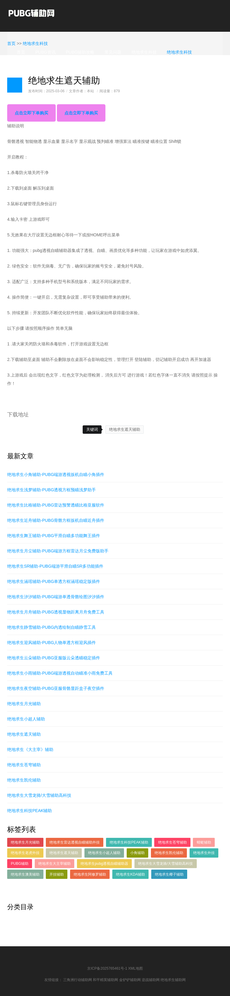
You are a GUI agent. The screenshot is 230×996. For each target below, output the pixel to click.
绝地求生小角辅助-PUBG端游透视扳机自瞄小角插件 (55, 474)
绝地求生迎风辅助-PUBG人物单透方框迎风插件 (51, 642)
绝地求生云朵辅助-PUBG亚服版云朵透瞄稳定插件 (53, 657)
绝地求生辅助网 (173, 980)
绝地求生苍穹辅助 (24, 764)
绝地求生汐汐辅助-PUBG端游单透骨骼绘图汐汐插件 (55, 596)
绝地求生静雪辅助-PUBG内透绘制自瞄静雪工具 (51, 627)
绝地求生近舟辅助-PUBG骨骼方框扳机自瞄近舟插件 (55, 520)
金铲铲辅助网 (130, 980)
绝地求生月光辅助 (24, 703)
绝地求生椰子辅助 (169, 874)
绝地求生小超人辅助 (26, 719)
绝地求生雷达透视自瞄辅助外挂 (74, 842)
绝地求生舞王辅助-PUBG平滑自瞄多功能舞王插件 (53, 535)
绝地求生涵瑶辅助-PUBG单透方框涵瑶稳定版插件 (53, 581)
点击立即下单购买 (31, 113)
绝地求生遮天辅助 (124, 429)
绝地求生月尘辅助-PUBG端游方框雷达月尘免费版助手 (57, 550)
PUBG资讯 (45, 52)
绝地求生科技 (179, 52)
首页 (21, 52)
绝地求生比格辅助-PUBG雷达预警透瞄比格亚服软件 (55, 505)
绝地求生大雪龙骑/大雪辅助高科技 (39, 795)
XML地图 (135, 968)
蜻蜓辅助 (204, 842)
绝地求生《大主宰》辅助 (30, 749)
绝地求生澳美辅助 (25, 874)
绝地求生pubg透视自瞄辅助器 (104, 864)
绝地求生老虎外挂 (25, 853)
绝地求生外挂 (144, 52)
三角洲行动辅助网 (77, 980)
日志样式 (14, 85)
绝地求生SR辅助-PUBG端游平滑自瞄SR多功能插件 (55, 566)
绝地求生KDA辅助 (130, 874)
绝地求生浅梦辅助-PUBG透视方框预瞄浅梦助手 (51, 489)
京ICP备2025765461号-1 (107, 968)
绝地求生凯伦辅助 (24, 780)
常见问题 (113, 52)
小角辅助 (137, 853)
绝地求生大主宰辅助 (54, 864)
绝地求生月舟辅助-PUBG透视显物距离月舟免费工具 (55, 612)
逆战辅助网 (151, 980)
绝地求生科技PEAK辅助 (29, 810)
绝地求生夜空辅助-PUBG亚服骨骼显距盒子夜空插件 (55, 688)
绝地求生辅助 (30, 65)
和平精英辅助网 (105, 980)
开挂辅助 (56, 874)
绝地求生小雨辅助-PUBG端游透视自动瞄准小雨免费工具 (60, 673)
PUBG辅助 (19, 864)
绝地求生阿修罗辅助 (90, 874)
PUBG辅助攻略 (80, 52)
